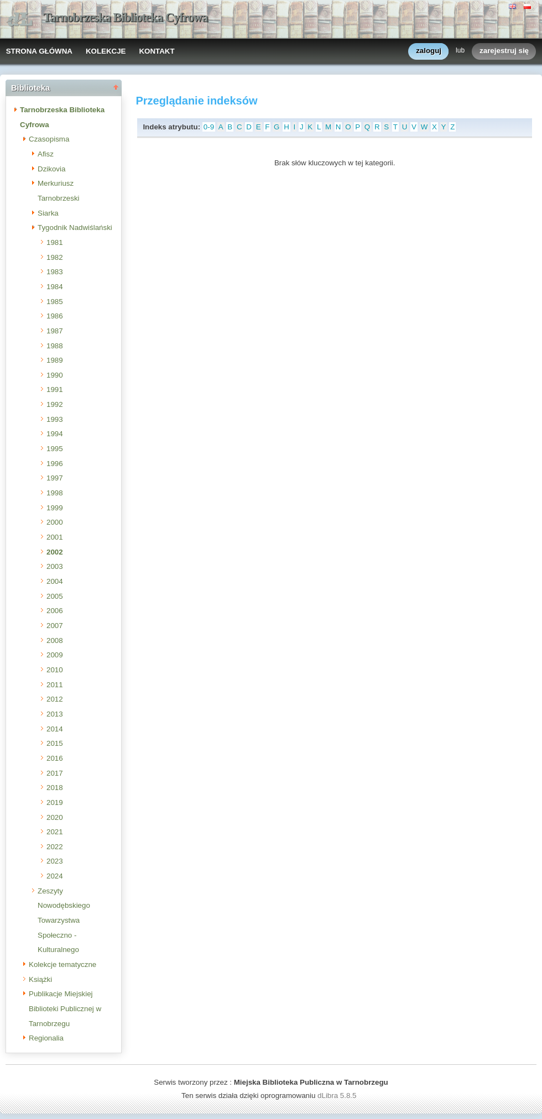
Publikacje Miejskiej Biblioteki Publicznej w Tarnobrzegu (65, 1008)
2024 (54, 876)
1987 (54, 331)
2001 (54, 537)
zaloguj (428, 51)
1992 (54, 404)
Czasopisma (49, 139)
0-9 (209, 127)
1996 (54, 463)
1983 (54, 272)
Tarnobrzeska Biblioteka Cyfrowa (125, 17)
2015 (54, 743)
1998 (54, 493)
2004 (54, 581)
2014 (54, 729)
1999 (54, 508)
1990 (54, 375)
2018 (54, 787)
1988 (54, 346)
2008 (54, 640)
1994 (54, 434)
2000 (54, 522)
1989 (54, 360)
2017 (54, 773)
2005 (54, 596)
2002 (54, 552)
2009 (54, 655)
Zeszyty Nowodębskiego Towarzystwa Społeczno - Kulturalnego (64, 920)
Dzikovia (51, 169)
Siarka (48, 213)
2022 (54, 847)
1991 (54, 389)
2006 (54, 610)
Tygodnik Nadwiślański (75, 227)
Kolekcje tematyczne (62, 964)
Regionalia (46, 1038)
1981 (54, 242)
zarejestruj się (504, 51)
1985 (54, 301)
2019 (54, 802)
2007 (54, 625)
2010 (54, 670)
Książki (40, 979)
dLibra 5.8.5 (337, 1095)
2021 (54, 832)
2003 (54, 566)
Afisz (46, 154)
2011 (54, 685)
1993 (54, 419)
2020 (54, 817)
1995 (54, 449)
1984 (54, 287)
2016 (54, 758)
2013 (54, 714)
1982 (54, 257)
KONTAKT (156, 51)
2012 (54, 699)
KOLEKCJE (106, 51)
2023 (54, 861)
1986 (54, 316)
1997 (54, 478)
